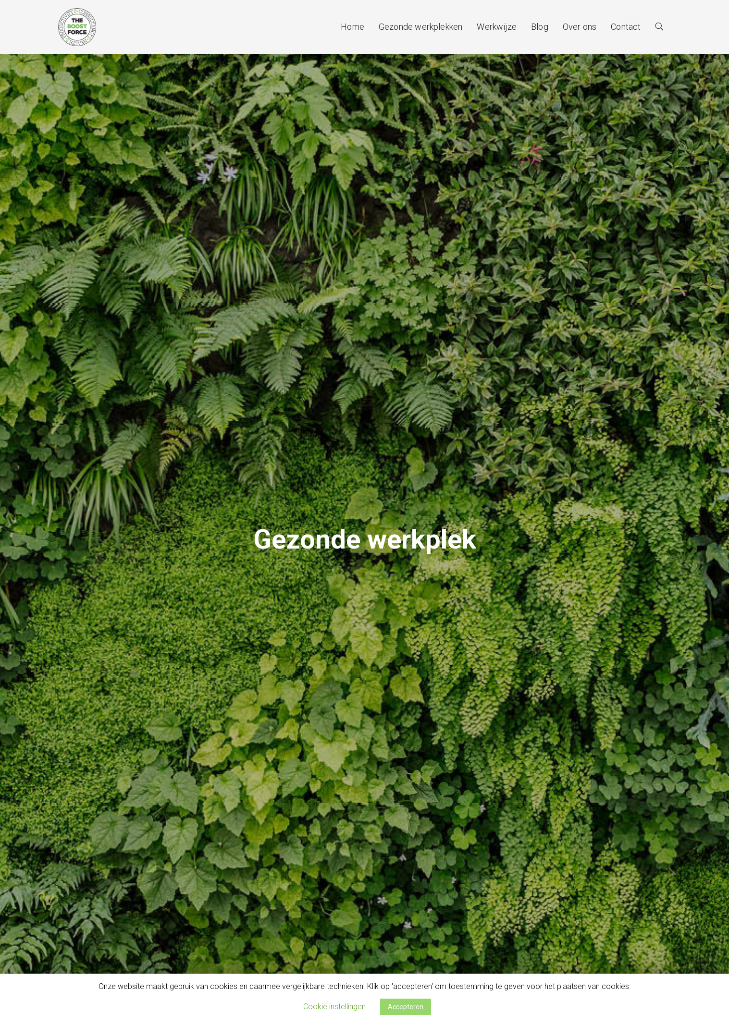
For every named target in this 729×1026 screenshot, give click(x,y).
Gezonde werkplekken (420, 27)
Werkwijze (497, 27)
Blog (539, 27)
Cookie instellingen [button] (334, 1006)
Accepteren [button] (405, 1007)
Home (352, 27)
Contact (626, 27)
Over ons (579, 27)
